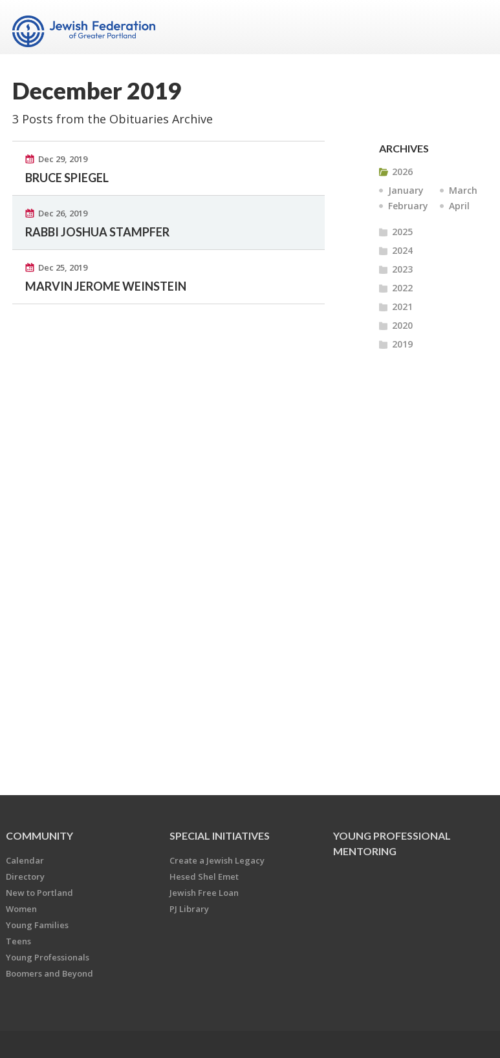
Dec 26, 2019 (62, 213)
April (459, 206)
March (463, 190)
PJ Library (189, 909)
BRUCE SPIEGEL (67, 178)
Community (39, 835)
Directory (25, 876)
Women (21, 909)
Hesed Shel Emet (204, 876)
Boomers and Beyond (49, 973)
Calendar (25, 860)
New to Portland (39, 892)
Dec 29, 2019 (62, 159)
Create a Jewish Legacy (217, 860)
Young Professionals (47, 957)
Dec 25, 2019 (62, 267)
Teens (18, 941)
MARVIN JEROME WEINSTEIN (105, 286)
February (408, 206)
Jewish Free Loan (204, 892)
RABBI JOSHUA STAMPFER (97, 232)
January (406, 190)
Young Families (37, 925)
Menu (473, 27)
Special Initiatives (219, 835)
